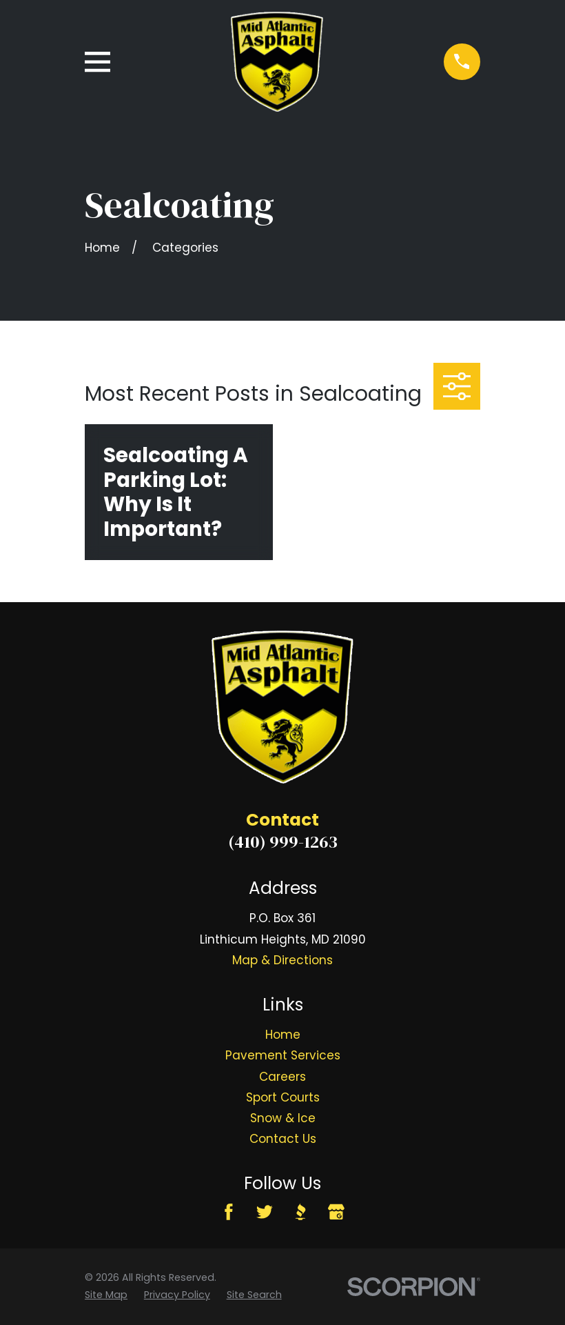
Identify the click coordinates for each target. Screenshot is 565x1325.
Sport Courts (283, 1097)
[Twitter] (264, 1212)
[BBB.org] (300, 1212)
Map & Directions (282, 960)
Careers (282, 1076)
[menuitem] (106, 1295)
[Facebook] (228, 1212)
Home (282, 1034)
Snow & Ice (283, 1118)
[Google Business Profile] (336, 1212)
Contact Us (282, 1138)
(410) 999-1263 (283, 841)
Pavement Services (282, 1055)
